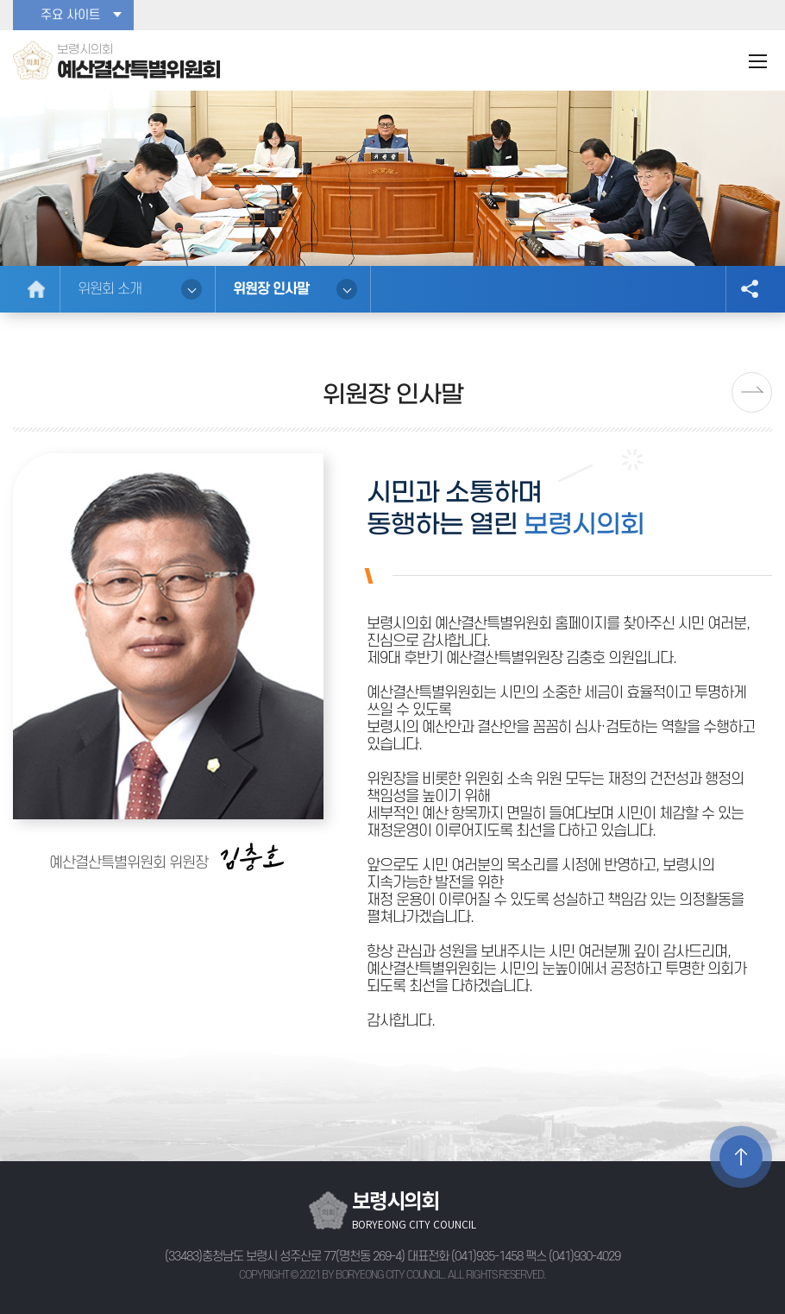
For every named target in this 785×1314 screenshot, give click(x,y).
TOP (741, 1156)
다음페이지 (752, 392)
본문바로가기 (0, 0)
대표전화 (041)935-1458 (465, 1256)
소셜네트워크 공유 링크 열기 (748, 289)
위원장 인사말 (271, 289)
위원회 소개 (109, 289)
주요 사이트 (70, 15)
